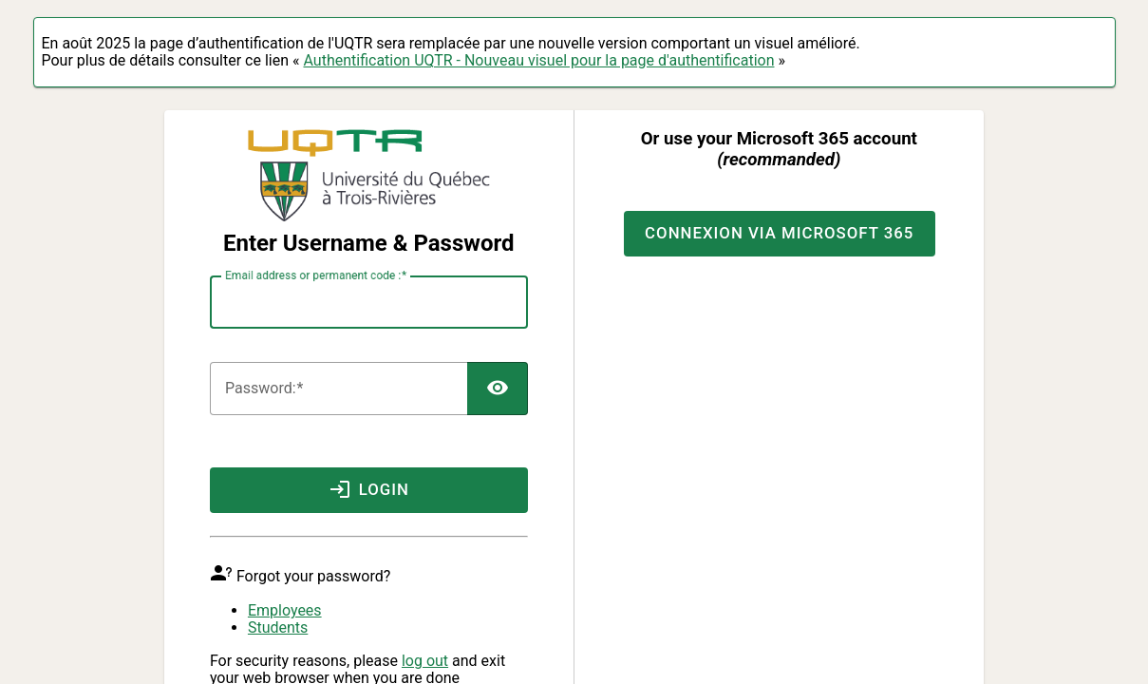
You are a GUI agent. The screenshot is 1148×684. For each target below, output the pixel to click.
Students (278, 627)
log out (425, 661)
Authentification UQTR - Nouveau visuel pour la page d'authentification (538, 60)
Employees (285, 610)
